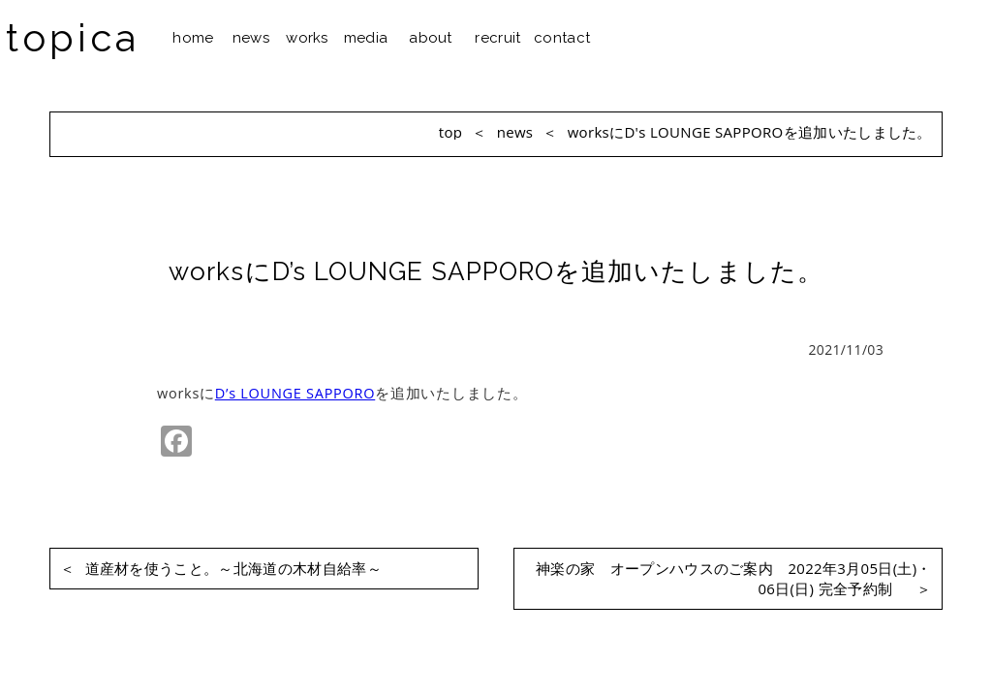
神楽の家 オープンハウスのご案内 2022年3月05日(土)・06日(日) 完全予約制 (734, 578)
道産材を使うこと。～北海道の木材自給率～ (221, 568)
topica (73, 37)
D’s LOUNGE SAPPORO (295, 393)
